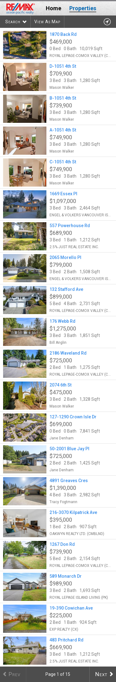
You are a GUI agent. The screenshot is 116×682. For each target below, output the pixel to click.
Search (12, 21)
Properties (82, 8)
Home (53, 8)
